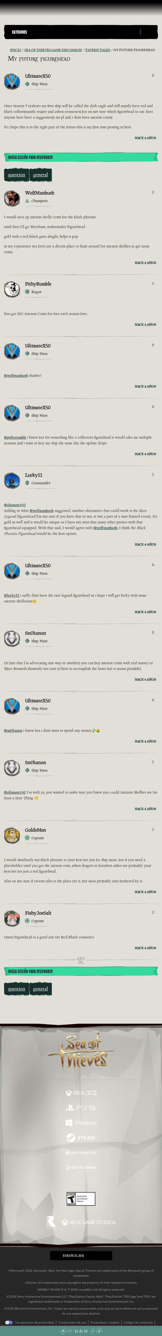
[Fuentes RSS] (7, 50)
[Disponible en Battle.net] (81, 1168)
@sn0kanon (13, 730)
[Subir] (69, 1331)
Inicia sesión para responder (30, 157)
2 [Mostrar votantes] (153, 192)
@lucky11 (11, 595)
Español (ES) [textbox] (73, 1255)
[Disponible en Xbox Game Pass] (81, 1153)
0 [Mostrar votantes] (153, 75)
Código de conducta (138, 1323)
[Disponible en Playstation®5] (81, 1108)
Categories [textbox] (19, 32)
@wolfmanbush (16, 375)
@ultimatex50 (15, 504)
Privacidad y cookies (104, 1323)
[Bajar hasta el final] (99, 1331)
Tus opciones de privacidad (34, 1323)
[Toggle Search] (149, 32)
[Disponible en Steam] (81, 1138)
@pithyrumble (15, 437)
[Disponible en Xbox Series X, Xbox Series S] (81, 1093)
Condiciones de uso (72, 1323)
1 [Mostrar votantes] (153, 283)
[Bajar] (92, 1331)
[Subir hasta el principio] (63, 1331)
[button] (75, 32)
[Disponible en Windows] (81, 1123)
